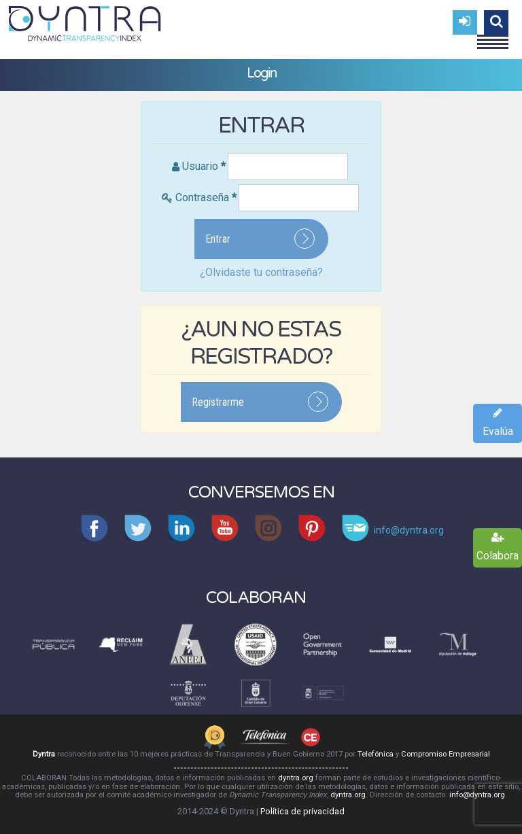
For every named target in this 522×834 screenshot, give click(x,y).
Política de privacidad (302, 811)
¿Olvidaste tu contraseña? (261, 272)
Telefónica (376, 754)
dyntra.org (295, 778)
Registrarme (218, 402)
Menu (492, 36)
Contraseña (206, 197)
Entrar (217, 238)
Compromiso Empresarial (445, 754)
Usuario (204, 166)
